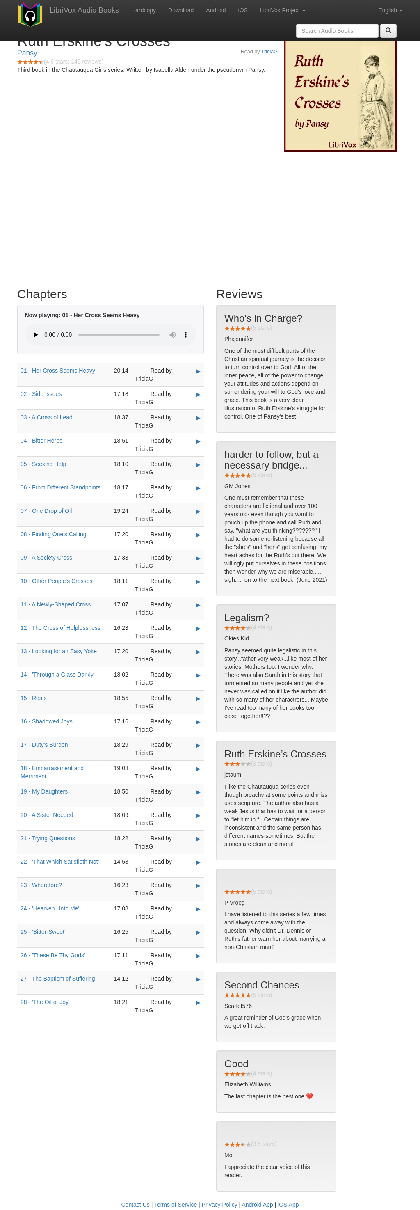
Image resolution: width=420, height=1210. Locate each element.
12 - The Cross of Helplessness (60, 627)
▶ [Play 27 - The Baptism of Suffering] (198, 979)
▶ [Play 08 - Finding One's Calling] (198, 535)
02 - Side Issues (41, 394)
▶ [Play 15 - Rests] (198, 698)
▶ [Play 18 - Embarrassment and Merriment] (198, 768)
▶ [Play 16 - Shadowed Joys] (198, 722)
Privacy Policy (219, 1204)
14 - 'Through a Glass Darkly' (57, 674)
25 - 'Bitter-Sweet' (43, 932)
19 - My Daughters (44, 791)
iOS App (288, 1204)
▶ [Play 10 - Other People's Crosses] (198, 581)
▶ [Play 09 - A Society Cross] (198, 558)
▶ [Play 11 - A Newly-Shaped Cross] (198, 605)
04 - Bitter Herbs (41, 440)
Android (216, 10)
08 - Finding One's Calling (54, 534)
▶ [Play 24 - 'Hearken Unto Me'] (198, 909)
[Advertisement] (210, 217)
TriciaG (269, 52)
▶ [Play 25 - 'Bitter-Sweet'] (198, 932)
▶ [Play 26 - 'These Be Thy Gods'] (198, 955)
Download (181, 10)
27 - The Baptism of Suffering (58, 978)
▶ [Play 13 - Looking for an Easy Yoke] (198, 651)
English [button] (390, 10)
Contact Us (135, 1204)
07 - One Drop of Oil (46, 511)
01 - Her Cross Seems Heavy (58, 370)
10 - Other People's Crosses (56, 581)
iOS (243, 10)
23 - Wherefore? (41, 885)
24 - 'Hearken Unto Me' (50, 908)
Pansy (27, 53)
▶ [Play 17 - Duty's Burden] (198, 745)
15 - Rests (34, 698)
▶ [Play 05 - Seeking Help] (198, 464)
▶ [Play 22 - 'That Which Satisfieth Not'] (198, 862)
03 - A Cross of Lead (47, 417)
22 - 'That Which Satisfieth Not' (60, 861)
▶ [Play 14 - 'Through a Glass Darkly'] (198, 675)
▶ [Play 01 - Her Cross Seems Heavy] (198, 371)
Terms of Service (175, 1204)
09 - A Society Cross (46, 557)
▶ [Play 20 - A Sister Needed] (198, 815)
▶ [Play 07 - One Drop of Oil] (198, 511)
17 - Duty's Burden (44, 744)
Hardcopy (143, 10)
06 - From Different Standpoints (60, 487)
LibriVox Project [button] (283, 10)
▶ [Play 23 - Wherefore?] (198, 885)
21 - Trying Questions (48, 838)
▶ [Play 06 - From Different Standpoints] (198, 488)
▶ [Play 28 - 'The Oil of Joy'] (198, 1002)
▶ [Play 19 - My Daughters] (198, 792)
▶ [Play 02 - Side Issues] (198, 394)
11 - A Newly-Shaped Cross (56, 604)
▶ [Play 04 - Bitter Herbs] (198, 441)
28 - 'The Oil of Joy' (45, 1002)
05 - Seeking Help (43, 464)
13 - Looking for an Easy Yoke (59, 651)
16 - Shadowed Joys (47, 721)
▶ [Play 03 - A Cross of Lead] (198, 418)
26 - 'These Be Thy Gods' (53, 955)
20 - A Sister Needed (47, 815)
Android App (257, 1204)
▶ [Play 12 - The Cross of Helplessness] (198, 628)
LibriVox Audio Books (84, 10)
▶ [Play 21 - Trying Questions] (198, 839)
